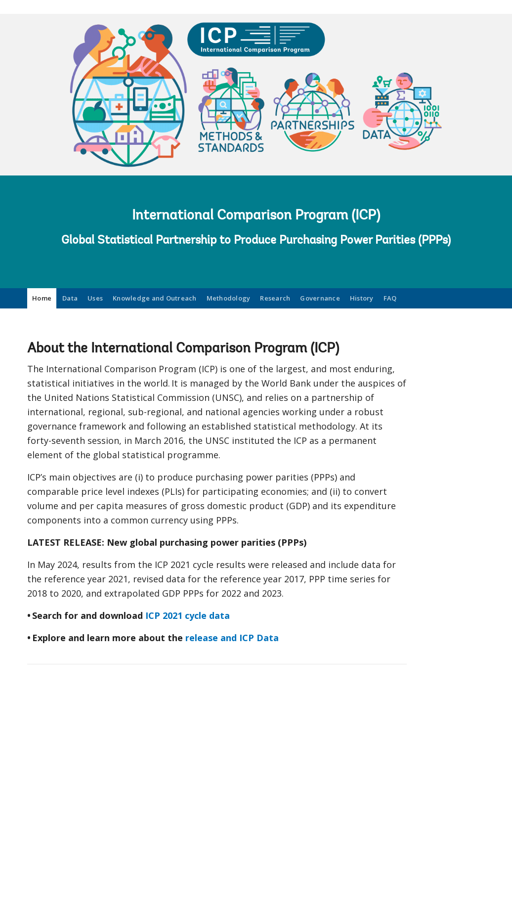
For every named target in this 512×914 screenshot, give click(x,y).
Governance (320, 298)
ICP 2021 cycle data (187, 615)
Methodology (229, 298)
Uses (95, 298)
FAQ (390, 298)
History (362, 298)
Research (275, 298)
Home (41, 298)
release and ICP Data (232, 638)
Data (70, 298)
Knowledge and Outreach (155, 298)
